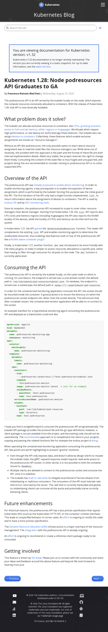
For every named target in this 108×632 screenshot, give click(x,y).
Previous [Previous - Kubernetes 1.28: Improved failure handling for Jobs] (12, 578)
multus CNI (10, 202)
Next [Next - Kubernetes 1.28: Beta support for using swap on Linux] (98, 578)
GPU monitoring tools (37, 202)
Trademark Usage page (52, 615)
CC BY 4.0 (58, 598)
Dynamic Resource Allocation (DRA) (28, 526)
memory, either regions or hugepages (49, 129)
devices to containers (23, 136)
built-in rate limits (38, 478)
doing (95, 440)
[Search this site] (53, 28)
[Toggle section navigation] (100, 28)
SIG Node (36, 557)
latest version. (43, 66)
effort (66, 517)
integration (31, 530)
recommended (32, 437)
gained (38, 228)
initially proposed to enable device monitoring (59, 185)
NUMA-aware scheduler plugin (27, 239)
